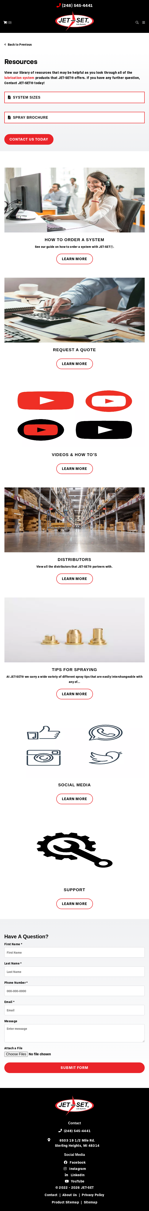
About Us (69, 1194)
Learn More (74, 259)
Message (10, 1021)
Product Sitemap (65, 1202)
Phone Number (16, 982)
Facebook (74, 1162)
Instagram (74, 1168)
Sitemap (90, 1202)
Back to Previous (18, 44)
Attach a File (13, 1048)
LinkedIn (74, 1174)
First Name (13, 944)
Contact (51, 1194)
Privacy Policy (93, 1194)
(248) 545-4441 (74, 5)
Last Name (13, 963)
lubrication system (19, 77)
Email (9, 1002)
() (7, 22)
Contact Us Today (28, 139)
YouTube (75, 1181)
